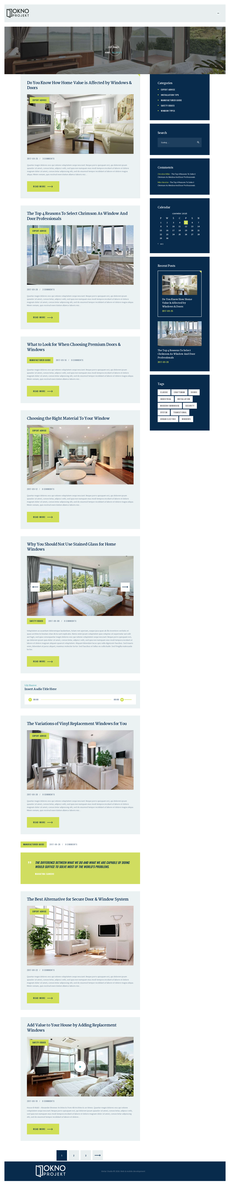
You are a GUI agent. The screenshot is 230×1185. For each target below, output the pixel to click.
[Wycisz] (122, 702)
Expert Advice (40, 100)
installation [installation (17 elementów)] (183, 398)
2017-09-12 (32, 490)
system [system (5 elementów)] (163, 412)
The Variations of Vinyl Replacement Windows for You (77, 726)
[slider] (128, 704)
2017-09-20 (32, 290)
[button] (35, 589)
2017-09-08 (54, 623)
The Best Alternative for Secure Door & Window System (78, 902)
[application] (80, 702)
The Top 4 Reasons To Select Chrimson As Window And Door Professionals (78, 217)
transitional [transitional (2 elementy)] (180, 412)
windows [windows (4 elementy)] (186, 418)
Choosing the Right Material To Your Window (69, 420)
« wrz (161, 243)
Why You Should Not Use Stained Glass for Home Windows (72, 549)
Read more (39, 186)
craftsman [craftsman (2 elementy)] (179, 391)
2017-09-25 (32, 158)
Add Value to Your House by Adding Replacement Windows (73, 1031)
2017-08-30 (32, 796)
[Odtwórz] (30, 702)
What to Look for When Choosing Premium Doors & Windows (74, 348)
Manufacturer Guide (40, 361)
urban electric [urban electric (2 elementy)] (168, 418)
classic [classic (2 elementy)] (164, 391)
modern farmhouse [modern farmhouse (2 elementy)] (170, 405)
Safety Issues (36, 623)
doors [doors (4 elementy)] (194, 391)
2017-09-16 (61, 361)
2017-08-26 (54, 847)
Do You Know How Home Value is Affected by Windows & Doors (78, 86)
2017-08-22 (32, 972)
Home (107, 52)
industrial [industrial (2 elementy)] (165, 398)
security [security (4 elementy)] (190, 405)
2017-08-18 (32, 1104)
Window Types (168, 110)
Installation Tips (170, 94)
